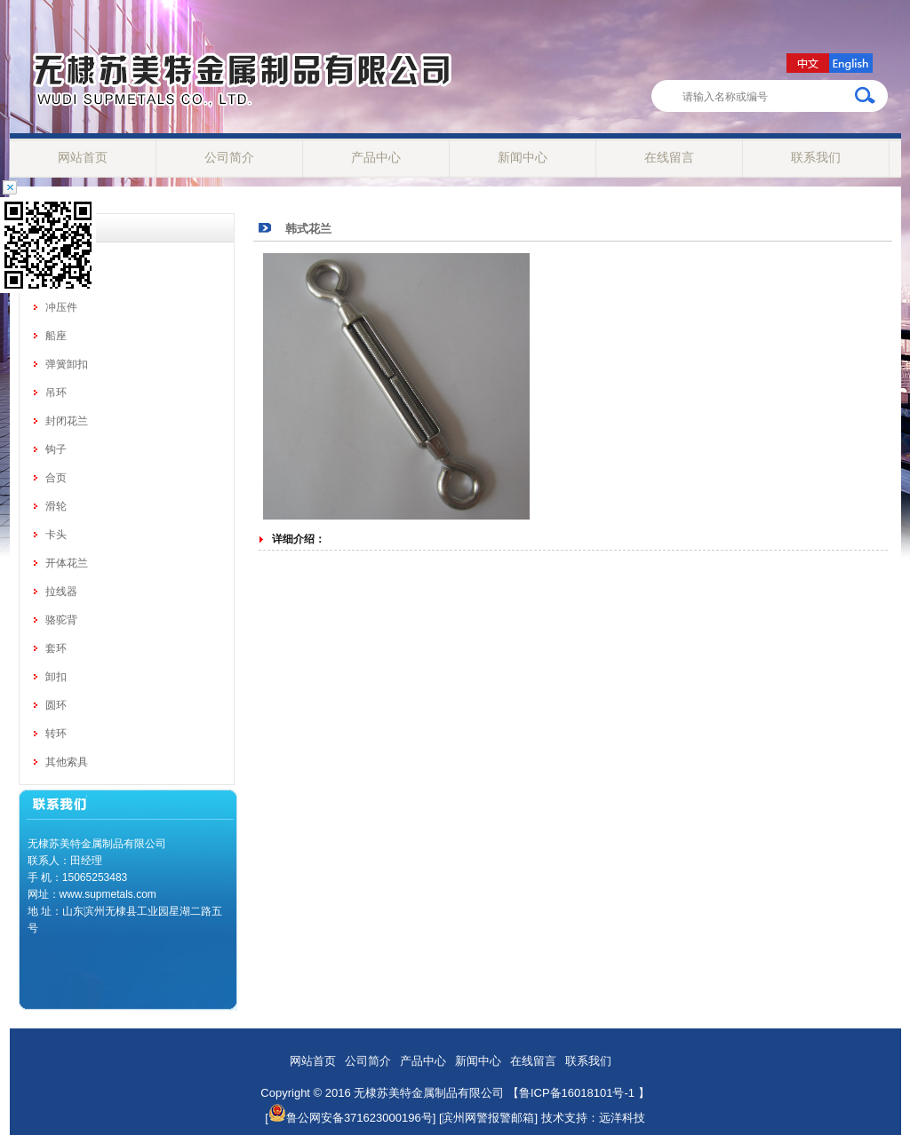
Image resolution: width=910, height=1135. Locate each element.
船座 (56, 335)
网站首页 (83, 157)
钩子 (56, 449)
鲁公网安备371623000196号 (350, 1117)
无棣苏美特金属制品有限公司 (429, 1092)
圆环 (56, 705)
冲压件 (61, 307)
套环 (56, 648)
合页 (56, 478)
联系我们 (816, 157)
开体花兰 (66, 563)
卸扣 (56, 677)
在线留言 (669, 157)
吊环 (56, 392)
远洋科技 (622, 1117)
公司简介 (229, 157)
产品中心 (376, 157)
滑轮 (56, 506)
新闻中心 (522, 157)
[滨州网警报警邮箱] (488, 1117)
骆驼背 (61, 620)
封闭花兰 (66, 421)
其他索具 (66, 762)
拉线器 (61, 591)
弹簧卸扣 (66, 364)
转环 (56, 733)
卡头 (56, 534)
